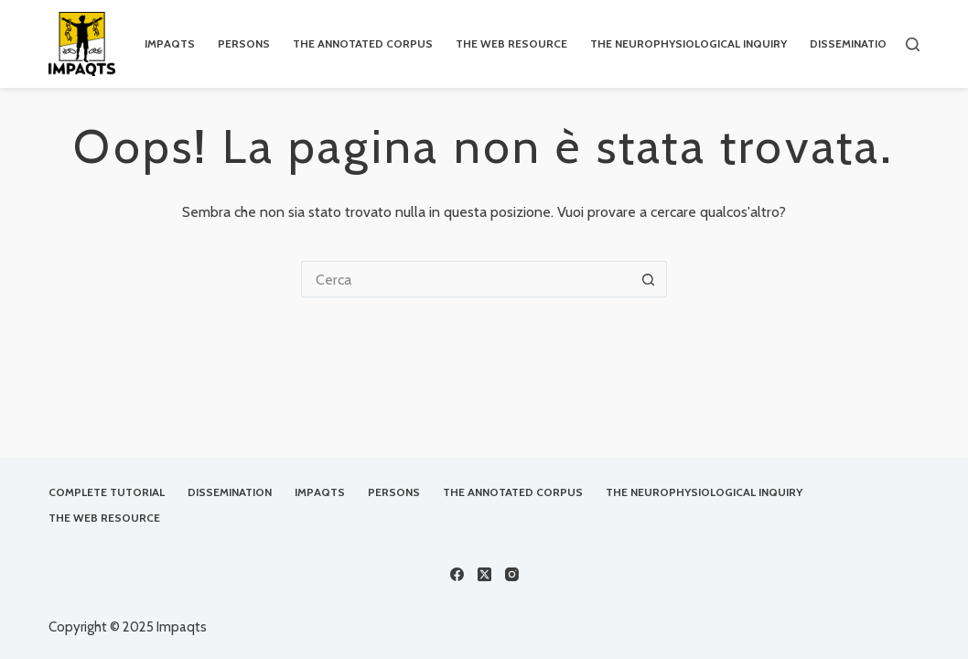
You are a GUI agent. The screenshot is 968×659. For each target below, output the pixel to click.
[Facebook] (457, 574)
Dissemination (230, 492)
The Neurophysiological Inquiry (704, 492)
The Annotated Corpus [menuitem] (363, 43)
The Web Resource (104, 517)
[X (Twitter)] (484, 574)
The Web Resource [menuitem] (511, 43)
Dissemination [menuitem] (852, 43)
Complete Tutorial (106, 492)
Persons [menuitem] (244, 43)
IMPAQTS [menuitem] (170, 43)
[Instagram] (512, 574)
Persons (394, 492)
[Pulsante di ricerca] (648, 279)
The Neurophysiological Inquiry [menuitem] (688, 43)
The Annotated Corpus (513, 492)
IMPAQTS (320, 492)
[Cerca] (913, 44)
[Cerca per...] (465, 279)
